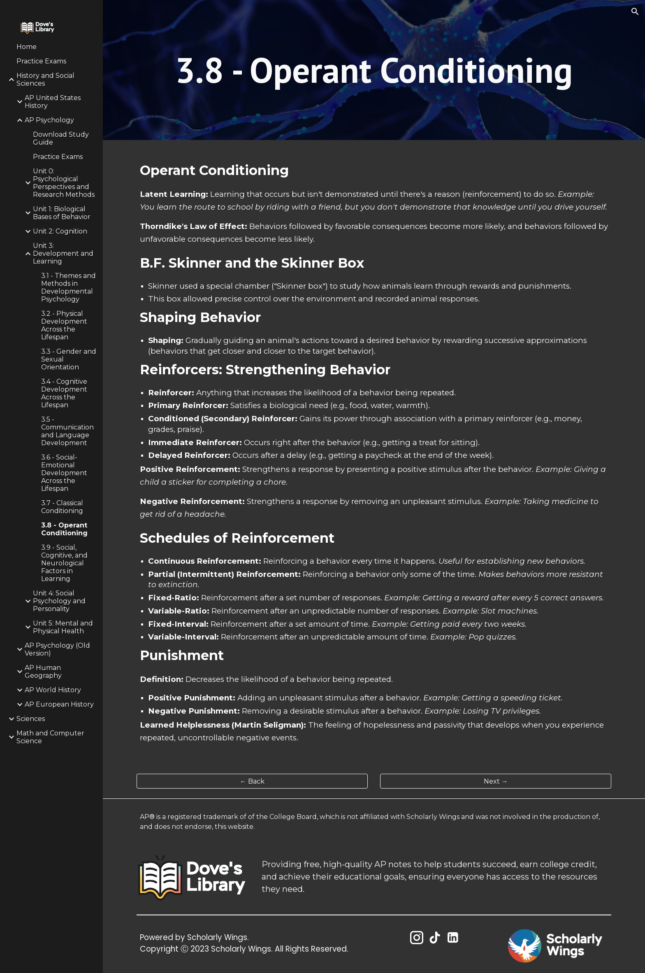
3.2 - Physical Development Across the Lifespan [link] (64, 325)
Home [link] (26, 47)
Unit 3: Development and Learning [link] (63, 253)
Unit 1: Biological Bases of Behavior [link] (61, 213)
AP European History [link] (59, 704)
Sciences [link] (30, 719)
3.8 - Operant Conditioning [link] (64, 529)
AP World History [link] (53, 690)
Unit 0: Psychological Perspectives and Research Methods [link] (64, 182)
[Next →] (496, 781)
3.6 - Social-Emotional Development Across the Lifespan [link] (64, 472)
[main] (374, 70)
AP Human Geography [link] (43, 671)
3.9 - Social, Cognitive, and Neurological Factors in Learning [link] (64, 563)
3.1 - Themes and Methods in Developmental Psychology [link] (68, 287)
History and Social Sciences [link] (45, 79)
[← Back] (252, 781)
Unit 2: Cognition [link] (60, 231)
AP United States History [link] (53, 102)
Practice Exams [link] (41, 61)
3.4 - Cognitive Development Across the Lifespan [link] (64, 393)
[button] (635, 11)
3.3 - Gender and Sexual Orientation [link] (68, 359)
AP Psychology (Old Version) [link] (57, 649)
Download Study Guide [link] (61, 138)
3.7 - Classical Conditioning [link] (62, 507)
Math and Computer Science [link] (50, 737)
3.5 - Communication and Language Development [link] (67, 431)
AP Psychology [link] (49, 120)
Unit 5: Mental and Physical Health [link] (63, 627)
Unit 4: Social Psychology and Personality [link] (59, 601)
